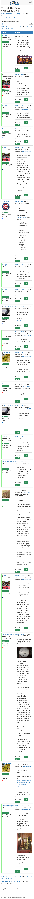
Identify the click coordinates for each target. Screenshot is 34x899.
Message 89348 (19, 74)
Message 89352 (19, 201)
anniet (4, 489)
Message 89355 (19, 306)
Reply (26, 68)
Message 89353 (19, 264)
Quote (17, 70)
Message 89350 (19, 128)
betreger (4, 35)
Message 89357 (19, 352)
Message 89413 (19, 489)
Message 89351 (19, 147)
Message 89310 (26, 579)
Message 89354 (19, 289)
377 (30, 27)
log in (3, 24)
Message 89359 (19, 383)
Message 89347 (19, 35)
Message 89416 (19, 763)
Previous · (4, 27)
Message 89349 (19, 105)
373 (16, 27)
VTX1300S (5, 128)
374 (20, 27)
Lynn (3, 383)
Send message (5, 42)
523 (7, 29)
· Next (11, 29)
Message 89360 (19, 405)
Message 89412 (19, 461)
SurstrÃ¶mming (21, 217)
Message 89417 (19, 805)
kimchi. (19, 320)
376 (27, 27)
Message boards (6, 14)
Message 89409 (19, 436)
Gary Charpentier (8, 306)
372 (12, 27)
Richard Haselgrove (8, 461)
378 (2, 29)
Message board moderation (8, 18)
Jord (4, 74)
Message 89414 (19, 575)
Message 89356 (19, 331)
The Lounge (17, 14)
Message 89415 (19, 634)
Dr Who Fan (6, 201)
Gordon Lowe (7, 353)
